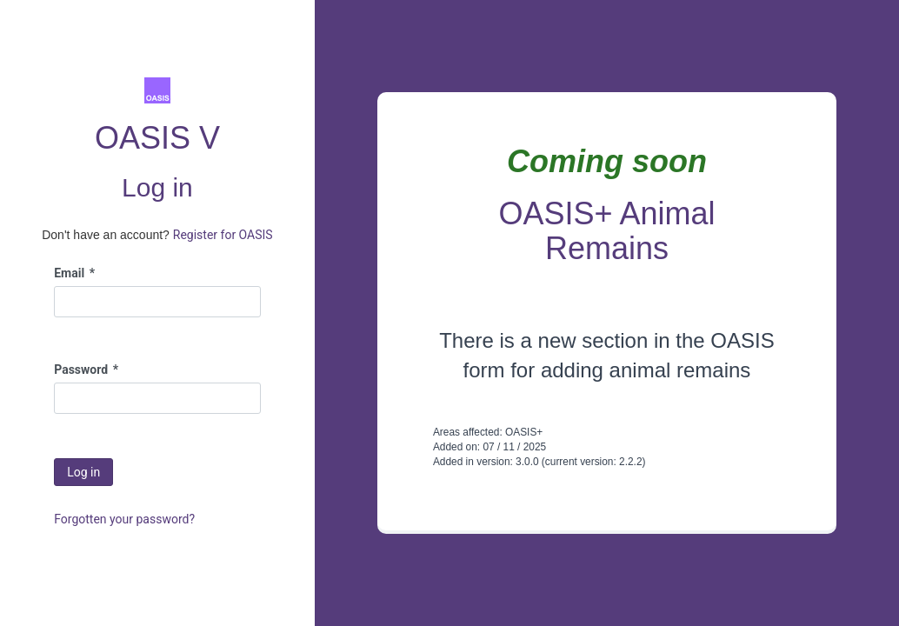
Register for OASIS (223, 235)
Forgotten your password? (124, 519)
